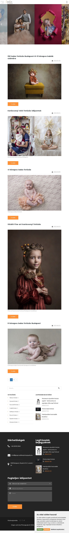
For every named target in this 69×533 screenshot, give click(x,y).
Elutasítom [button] (46, 529)
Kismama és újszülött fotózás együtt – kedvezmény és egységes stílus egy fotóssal (50, 401)
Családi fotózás (14, 408)
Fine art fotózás (14, 415)
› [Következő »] (16, 380)
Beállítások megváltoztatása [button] (57, 529)
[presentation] (1, 24)
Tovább (13, 104)
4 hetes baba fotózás (48, 409)
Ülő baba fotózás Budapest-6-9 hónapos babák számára (31, 57)
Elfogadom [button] (40, 529)
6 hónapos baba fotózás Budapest (24, 323)
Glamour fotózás (14, 397)
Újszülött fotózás (15, 418)
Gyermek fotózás (14, 401)
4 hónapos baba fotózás (20, 170)
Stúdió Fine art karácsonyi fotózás (24, 224)
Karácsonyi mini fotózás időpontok (25, 111)
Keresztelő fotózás (15, 404)
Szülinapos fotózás (15, 411)
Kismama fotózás (14, 422)
